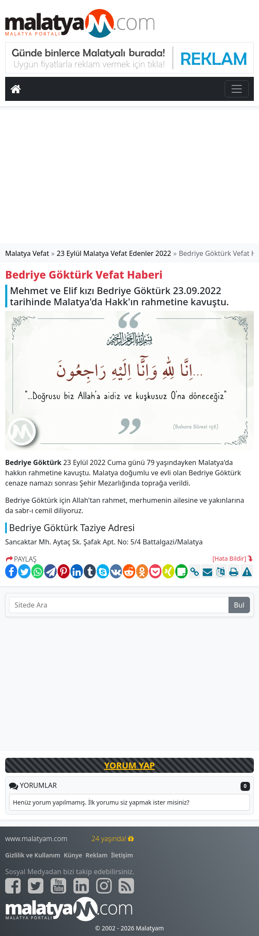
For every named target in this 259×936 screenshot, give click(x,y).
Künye (73, 855)
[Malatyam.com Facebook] (13, 886)
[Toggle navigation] (237, 88)
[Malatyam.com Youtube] (58, 886)
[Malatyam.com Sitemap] (126, 886)
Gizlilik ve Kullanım (33, 855)
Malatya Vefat (27, 253)
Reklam (96, 855)
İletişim (122, 855)
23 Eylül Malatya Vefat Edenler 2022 (114, 253)
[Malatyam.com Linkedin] (81, 886)
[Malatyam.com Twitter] (35, 886)
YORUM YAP (129, 765)
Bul (239, 605)
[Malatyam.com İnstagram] (104, 886)
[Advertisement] (130, 176)
